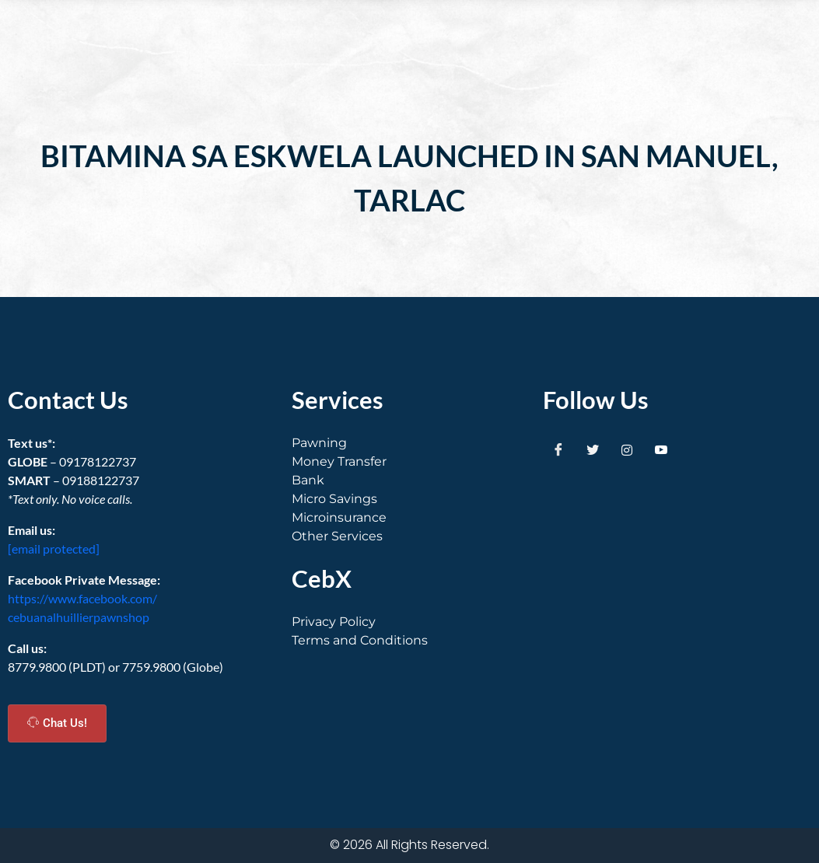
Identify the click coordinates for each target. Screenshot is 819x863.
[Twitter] (592, 449)
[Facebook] (558, 449)
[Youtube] (661, 449)
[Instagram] (627, 449)
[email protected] (54, 548)
